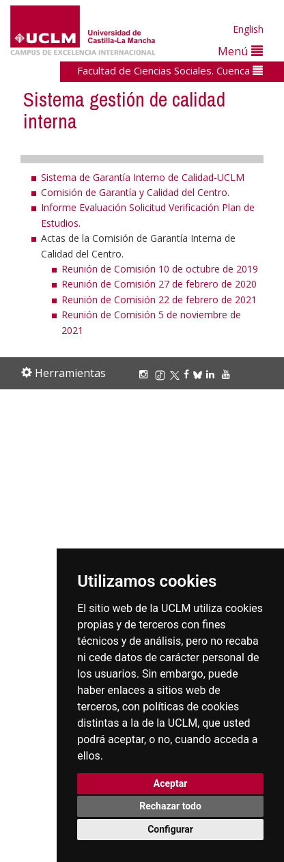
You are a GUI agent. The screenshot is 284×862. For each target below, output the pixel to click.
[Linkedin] (210, 373)
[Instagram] (145, 373)
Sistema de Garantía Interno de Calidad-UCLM (142, 177)
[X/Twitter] (177, 373)
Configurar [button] (170, 829)
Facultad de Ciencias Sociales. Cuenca (170, 70)
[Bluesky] (199, 373)
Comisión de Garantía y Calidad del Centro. (135, 192)
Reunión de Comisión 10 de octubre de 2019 (159, 268)
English (248, 29)
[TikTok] (162, 373)
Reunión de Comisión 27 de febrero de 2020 (159, 283)
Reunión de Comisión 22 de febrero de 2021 (159, 299)
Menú (240, 51)
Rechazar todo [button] (170, 806)
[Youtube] (228, 373)
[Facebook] (188, 373)
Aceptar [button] (171, 783)
